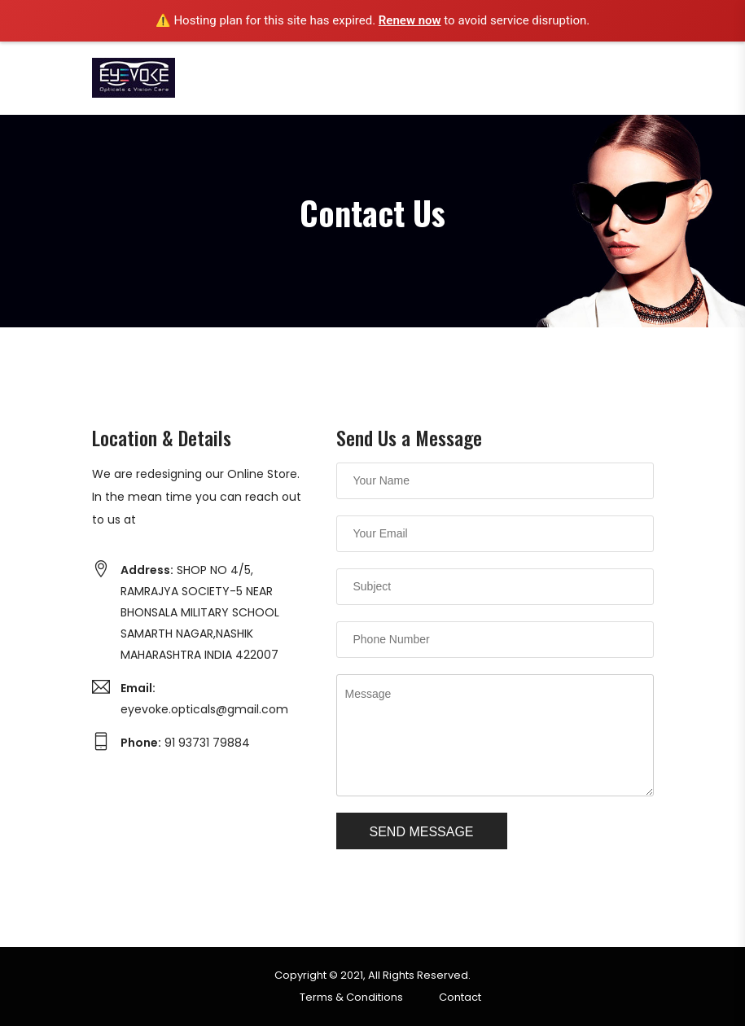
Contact (460, 997)
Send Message (422, 832)
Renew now (410, 20)
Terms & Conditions (351, 997)
